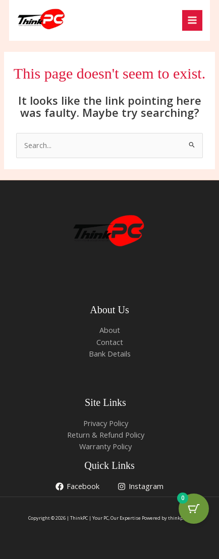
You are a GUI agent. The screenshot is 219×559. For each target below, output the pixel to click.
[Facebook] (77, 486)
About (109, 330)
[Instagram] (141, 486)
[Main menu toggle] (192, 20)
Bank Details (110, 353)
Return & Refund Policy (105, 435)
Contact (109, 342)
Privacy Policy (105, 423)
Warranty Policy (105, 446)
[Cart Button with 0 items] (194, 509)
